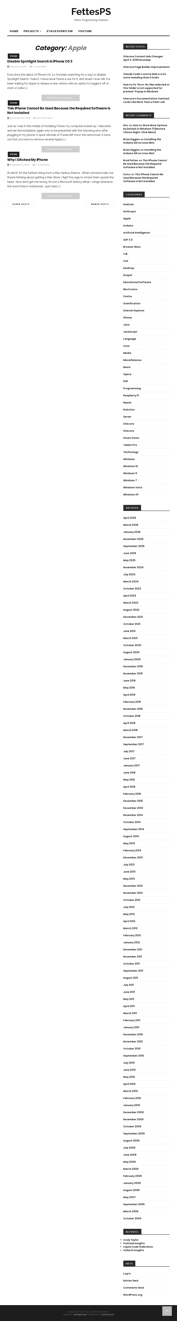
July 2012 (128, 907)
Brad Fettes (130, 160)
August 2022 (131, 610)
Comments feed (133, 1287)
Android (128, 204)
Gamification (131, 303)
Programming (132, 388)
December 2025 (133, 539)
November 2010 (133, 1041)
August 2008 (131, 1190)
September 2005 (134, 1204)
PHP (125, 381)
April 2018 (129, 723)
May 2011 (128, 999)
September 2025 (134, 546)
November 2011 (132, 956)
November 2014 (133, 815)
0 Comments (40, 66)
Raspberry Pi (131, 395)
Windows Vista (132, 487)
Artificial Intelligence (136, 232)
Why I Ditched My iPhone (27, 159)
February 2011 (131, 1020)
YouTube (85, 31)
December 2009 (133, 1112)
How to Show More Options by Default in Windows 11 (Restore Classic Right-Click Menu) (145, 129)
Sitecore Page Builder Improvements (146, 67)
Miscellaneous (132, 360)
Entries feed (130, 1280)
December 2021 (133, 617)
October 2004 (132, 1218)
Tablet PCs (130, 445)
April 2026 (129, 518)
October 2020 (132, 645)
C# (125, 254)
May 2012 (129, 914)
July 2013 (128, 864)
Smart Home (131, 438)
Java (126, 324)
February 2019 (132, 702)
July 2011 (128, 985)
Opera (127, 374)
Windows (129, 459)
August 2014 (131, 836)
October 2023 (132, 588)
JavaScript (130, 331)
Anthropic (129, 211)
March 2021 (130, 638)
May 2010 (129, 1077)
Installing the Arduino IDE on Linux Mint (142, 141)
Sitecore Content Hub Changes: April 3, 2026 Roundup (143, 58)
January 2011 (131, 1027)
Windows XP (131, 494)
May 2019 (129, 687)
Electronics (130, 289)
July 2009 (129, 1147)
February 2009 (132, 1176)
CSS (125, 261)
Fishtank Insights (134, 1243)
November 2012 (133, 893)
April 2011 (129, 1006)
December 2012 (133, 886)
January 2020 (132, 659)
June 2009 (129, 1155)
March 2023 (130, 602)
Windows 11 (130, 473)
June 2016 (129, 772)
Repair (127, 402)
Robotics (129, 409)
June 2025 (129, 553)
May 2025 (129, 560)
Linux (126, 346)
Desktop (128, 268)
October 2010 (132, 1048)
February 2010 (132, 1098)
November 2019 (133, 673)
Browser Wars (132, 247)
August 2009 (131, 1140)
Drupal (127, 275)
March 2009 (130, 1169)
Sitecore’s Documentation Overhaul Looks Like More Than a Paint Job (146, 100)
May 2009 (129, 1162)
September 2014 (133, 829)
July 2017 (128, 751)
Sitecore (128, 423)
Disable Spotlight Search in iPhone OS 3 (39, 61)
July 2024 (129, 574)
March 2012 (130, 928)
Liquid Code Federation (138, 1247)
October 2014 (132, 822)
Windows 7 (130, 480)
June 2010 (129, 1070)
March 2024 (130, 581)
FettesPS (91, 11)
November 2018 (133, 709)
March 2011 (130, 1013)
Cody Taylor (131, 1240)
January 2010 (131, 1105)
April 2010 (129, 1084)
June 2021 (129, 631)
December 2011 (132, 949)
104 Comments (44, 118)
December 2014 (133, 808)
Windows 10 (130, 466)
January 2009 (132, 1183)
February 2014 (132, 850)
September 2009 (134, 1133)
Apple (127, 218)
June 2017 (129, 758)
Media (127, 353)
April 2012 (129, 921)
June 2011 (129, 992)
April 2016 (129, 786)
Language (129, 339)
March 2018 (130, 730)
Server (127, 416)
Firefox (127, 296)
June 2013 (129, 871)
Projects (32, 31)
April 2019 (129, 694)
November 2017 (133, 737)
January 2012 (131, 942)
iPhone (13, 56)
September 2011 (133, 970)
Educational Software (137, 282)
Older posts (21, 204)
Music (127, 367)
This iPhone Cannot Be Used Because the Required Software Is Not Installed (58, 110)
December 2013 (133, 857)
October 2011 (131, 963)
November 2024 (133, 567)
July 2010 (129, 1062)
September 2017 (133, 744)
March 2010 (130, 1091)
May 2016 (129, 779)
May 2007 (129, 1197)
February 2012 (132, 935)
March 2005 (130, 1211)
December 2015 (133, 801)
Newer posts (100, 204)
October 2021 (131, 624)
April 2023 (129, 595)
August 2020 (131, 652)
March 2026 (130, 525)
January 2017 (131, 765)
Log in (127, 1273)
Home (14, 31)
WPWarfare (80, 1314)
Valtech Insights (133, 1250)
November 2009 (133, 1119)
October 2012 (131, 900)
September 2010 (133, 1055)
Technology (130, 452)
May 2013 (129, 878)
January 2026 (132, 532)
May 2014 (129, 843)
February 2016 (132, 794)
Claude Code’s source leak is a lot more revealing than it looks (144, 75)
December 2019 (133, 666)
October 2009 (132, 1126)
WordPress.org (132, 1294)
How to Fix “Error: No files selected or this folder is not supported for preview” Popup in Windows (146, 88)
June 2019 (129, 680)
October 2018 (131, 716)
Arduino (128, 225)
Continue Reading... (60, 97)
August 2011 (130, 978)
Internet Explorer (134, 310)
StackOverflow (59, 31)
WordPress (107, 1314)
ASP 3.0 (128, 239)
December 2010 (133, 1034)
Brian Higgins (131, 139)
